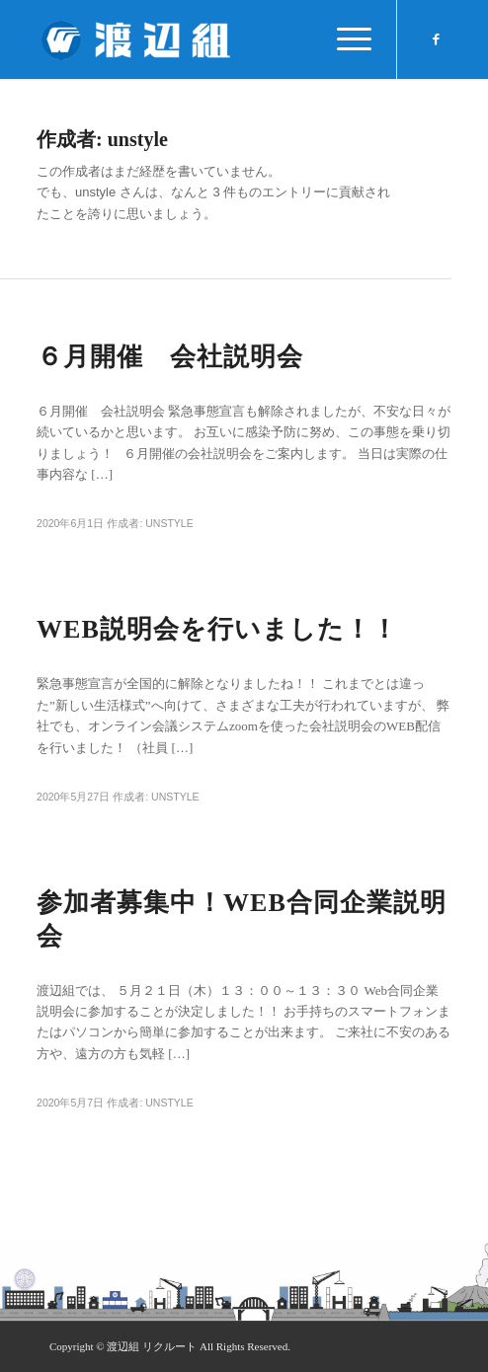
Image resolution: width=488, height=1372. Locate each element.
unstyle (169, 523)
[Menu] (344, 39)
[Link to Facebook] (436, 39)
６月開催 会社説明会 (170, 357)
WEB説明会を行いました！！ (217, 629)
